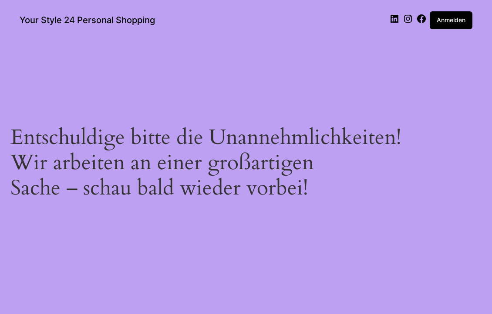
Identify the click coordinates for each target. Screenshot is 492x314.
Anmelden (451, 20)
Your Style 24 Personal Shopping (87, 20)
